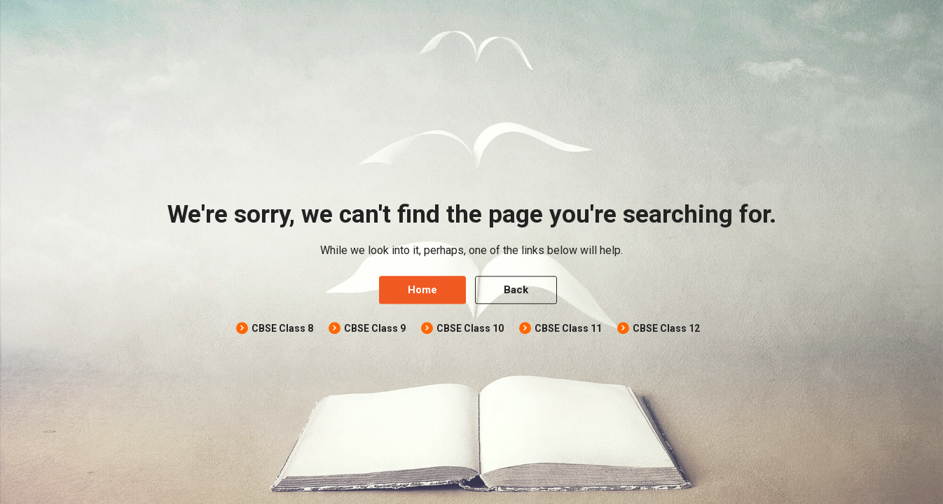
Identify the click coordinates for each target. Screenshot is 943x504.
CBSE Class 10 (470, 329)
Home (422, 290)
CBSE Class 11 (568, 329)
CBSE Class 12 (666, 329)
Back (516, 290)
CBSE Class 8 (282, 329)
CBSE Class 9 (375, 329)
